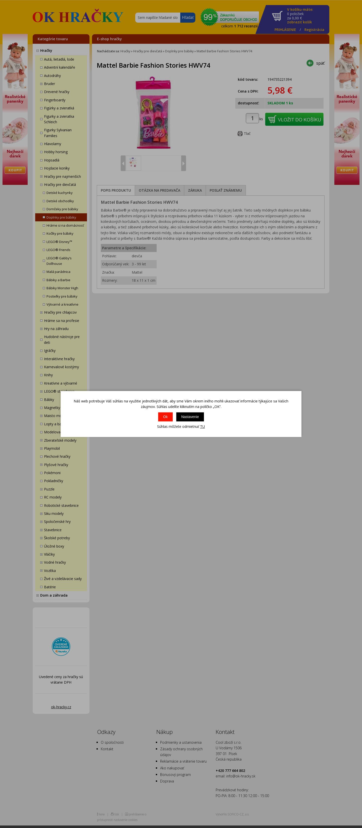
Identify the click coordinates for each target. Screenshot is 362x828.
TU (202, 426)
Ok (165, 417)
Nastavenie (190, 417)
